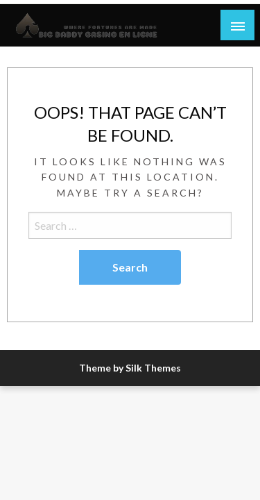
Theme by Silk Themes (130, 368)
